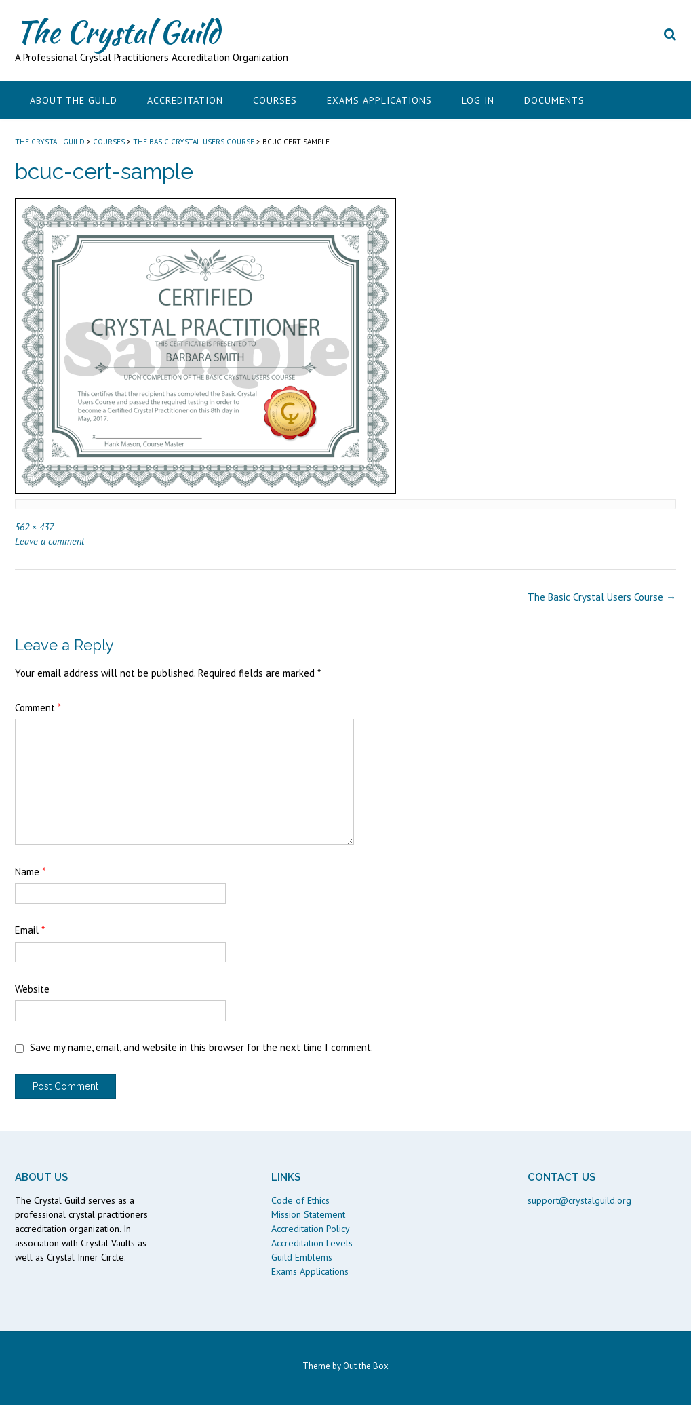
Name (30, 871)
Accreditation (185, 100)
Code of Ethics (300, 1200)
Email (30, 930)
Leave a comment (49, 540)
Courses (275, 100)
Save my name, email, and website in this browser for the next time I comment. (201, 1047)
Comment (38, 707)
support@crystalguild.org (579, 1200)
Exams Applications (379, 100)
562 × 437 (34, 526)
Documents (554, 100)
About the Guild (73, 100)
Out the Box (366, 1366)
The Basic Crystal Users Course (602, 597)
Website (32, 989)
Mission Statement (308, 1214)
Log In (478, 100)
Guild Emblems (301, 1257)
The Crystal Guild (117, 32)
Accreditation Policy (310, 1229)
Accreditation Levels (312, 1243)
